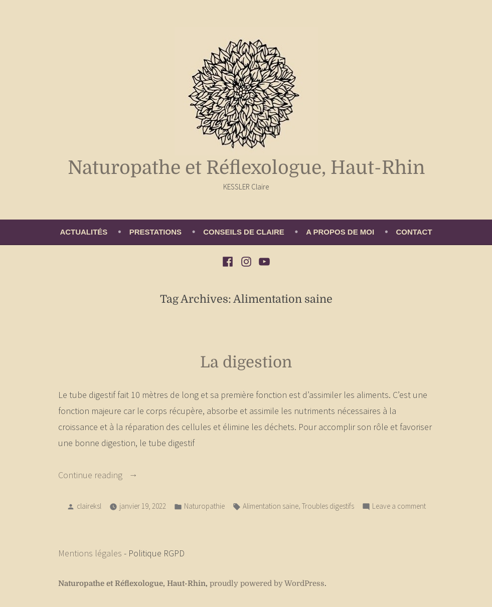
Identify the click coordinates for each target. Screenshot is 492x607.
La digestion (246, 362)
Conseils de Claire (243, 232)
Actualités (83, 232)
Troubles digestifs (328, 506)
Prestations (155, 232)
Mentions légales (90, 553)
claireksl (89, 506)
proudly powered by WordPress (267, 583)
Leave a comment (399, 506)
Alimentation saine (270, 506)
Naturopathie (204, 506)
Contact (414, 232)
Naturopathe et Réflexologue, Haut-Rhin (246, 167)
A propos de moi (340, 232)
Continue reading (110, 475)
